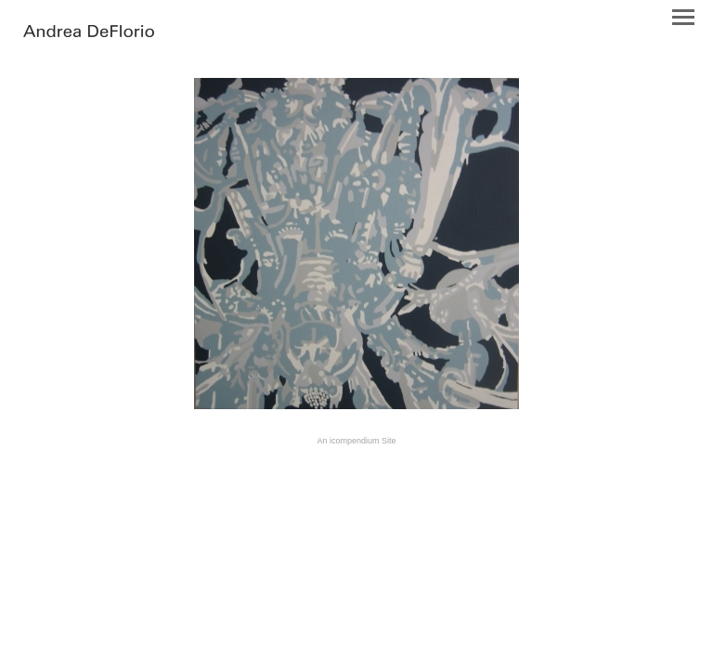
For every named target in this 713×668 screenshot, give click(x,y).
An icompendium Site (356, 440)
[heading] (88, 32)
